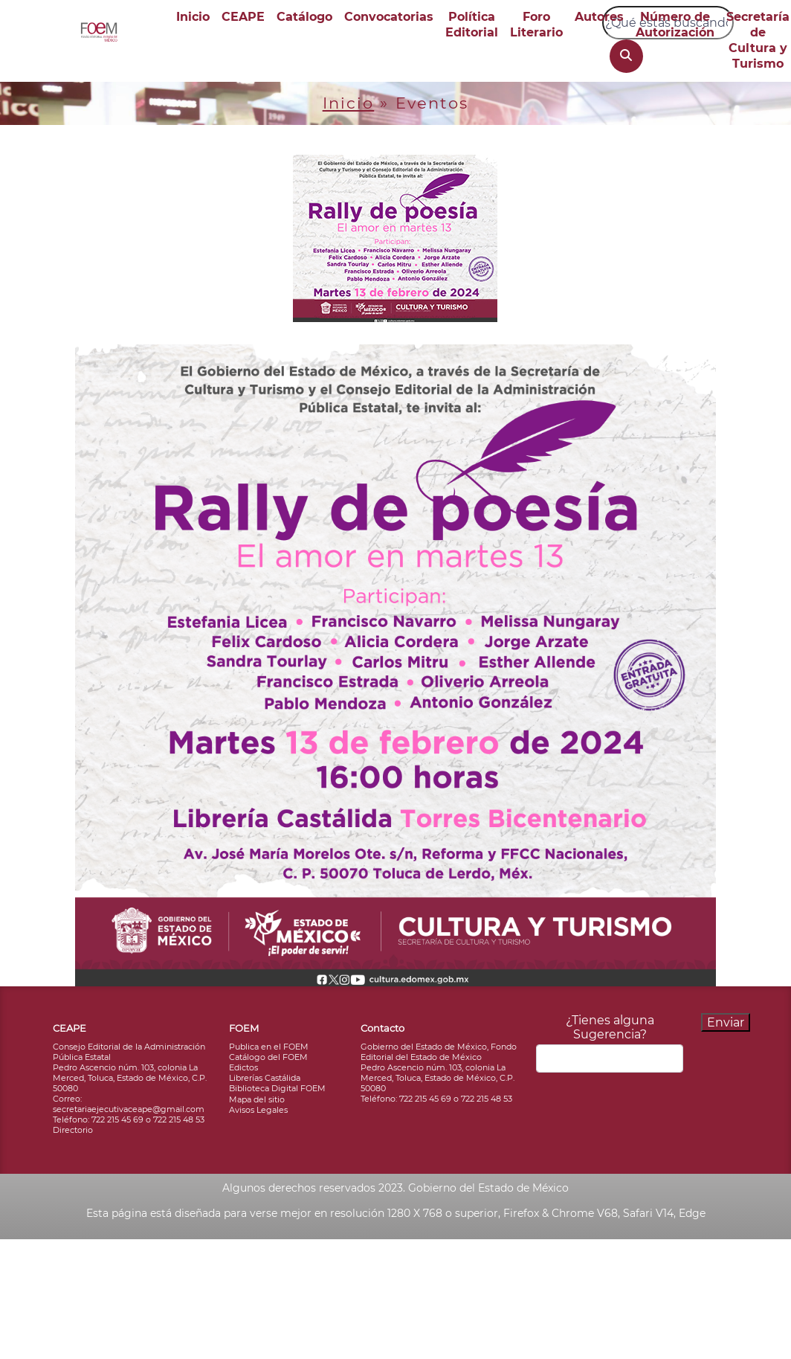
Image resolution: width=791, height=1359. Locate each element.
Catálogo (304, 17)
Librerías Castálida (264, 1078)
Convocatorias (388, 17)
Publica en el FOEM (269, 1046)
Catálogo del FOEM (268, 1057)
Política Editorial (471, 24)
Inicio (193, 17)
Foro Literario (536, 24)
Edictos (243, 1067)
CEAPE (243, 17)
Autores (599, 17)
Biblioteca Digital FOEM (277, 1088)
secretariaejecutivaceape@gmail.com (128, 1109)
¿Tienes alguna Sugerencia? (610, 1027)
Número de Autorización (675, 24)
